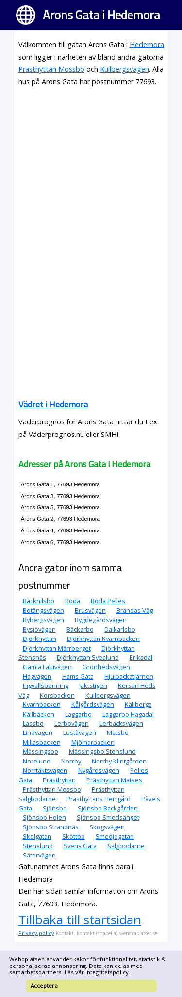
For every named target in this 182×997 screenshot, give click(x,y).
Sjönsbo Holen (44, 817)
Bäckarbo (80, 629)
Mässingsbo (40, 751)
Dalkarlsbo (119, 629)
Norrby (71, 761)
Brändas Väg (134, 610)
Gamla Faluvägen (47, 666)
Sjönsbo (55, 808)
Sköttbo (73, 836)
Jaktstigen (93, 685)
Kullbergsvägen (124, 69)
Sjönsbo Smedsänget (108, 817)
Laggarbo (78, 714)
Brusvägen (90, 610)
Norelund (36, 761)
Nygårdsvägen (98, 770)
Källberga (138, 704)
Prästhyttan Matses (114, 780)
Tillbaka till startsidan (79, 919)
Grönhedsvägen (106, 666)
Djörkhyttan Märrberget (57, 648)
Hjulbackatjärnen (128, 676)
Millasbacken (42, 742)
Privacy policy (36, 932)
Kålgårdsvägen (92, 704)
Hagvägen (37, 676)
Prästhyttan (59, 780)
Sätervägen (39, 855)
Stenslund (38, 845)
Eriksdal (141, 657)
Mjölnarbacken (93, 742)
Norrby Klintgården (119, 761)
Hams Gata (78, 676)
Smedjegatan (115, 836)
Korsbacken (57, 695)
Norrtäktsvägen (45, 770)
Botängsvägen (43, 610)
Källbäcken (38, 714)
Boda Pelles (108, 600)
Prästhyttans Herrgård (98, 798)
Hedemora (147, 44)
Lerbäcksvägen (121, 723)
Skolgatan (37, 836)
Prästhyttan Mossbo (51, 69)
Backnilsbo (38, 600)
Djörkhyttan (39, 638)
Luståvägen (79, 733)
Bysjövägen (39, 629)
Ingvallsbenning (45, 685)
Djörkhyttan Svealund (88, 657)
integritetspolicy (107, 972)
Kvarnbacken (42, 704)
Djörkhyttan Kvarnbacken (103, 638)
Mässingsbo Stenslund (102, 751)
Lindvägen (37, 733)
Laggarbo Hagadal (128, 714)
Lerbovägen (71, 723)
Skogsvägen (107, 827)
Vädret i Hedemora (53, 404)
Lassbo (33, 723)
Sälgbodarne (126, 845)
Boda (72, 600)
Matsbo (118, 733)
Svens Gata (80, 845)
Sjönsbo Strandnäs (51, 827)
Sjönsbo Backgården (108, 808)
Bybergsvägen (43, 619)
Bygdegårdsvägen (101, 619)
